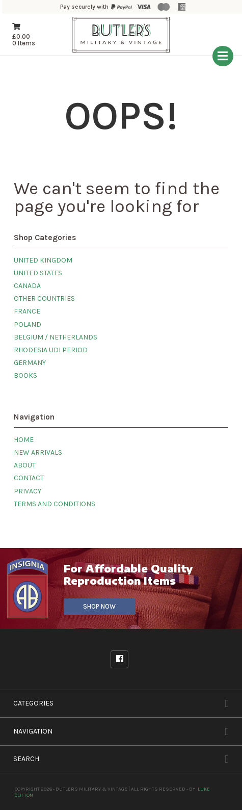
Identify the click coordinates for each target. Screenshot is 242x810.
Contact (29, 478)
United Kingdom (43, 260)
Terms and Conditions (54, 504)
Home (24, 439)
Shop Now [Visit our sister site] (99, 606)
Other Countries (44, 298)
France (27, 311)
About (25, 465)
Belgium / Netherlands (55, 337)
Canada (27, 285)
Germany (30, 362)
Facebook (119, 659)
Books (25, 375)
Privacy (27, 491)
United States (38, 273)
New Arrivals (38, 452)
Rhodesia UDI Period (51, 350)
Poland (27, 324)
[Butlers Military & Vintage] (121, 51)
